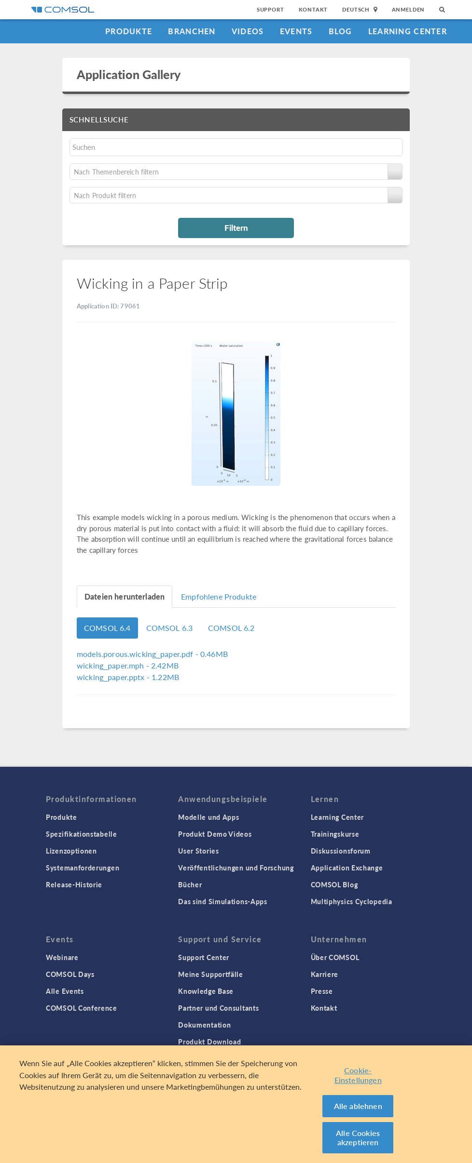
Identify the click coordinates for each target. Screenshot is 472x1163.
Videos (248, 31)
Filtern (236, 227)
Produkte (128, 31)
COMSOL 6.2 (231, 627)
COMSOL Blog (334, 884)
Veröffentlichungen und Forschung (235, 867)
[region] (236, 1104)
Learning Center (407, 31)
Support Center (203, 957)
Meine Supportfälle (210, 974)
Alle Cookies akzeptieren (358, 1137)
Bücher (190, 884)
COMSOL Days (70, 974)
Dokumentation (204, 1024)
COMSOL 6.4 (107, 627)
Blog (340, 31)
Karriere (325, 974)
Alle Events (65, 991)
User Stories (198, 851)
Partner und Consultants (218, 1008)
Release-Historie (74, 884)
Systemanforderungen (82, 867)
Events (296, 31)
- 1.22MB (128, 676)
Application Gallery (128, 74)
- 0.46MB (152, 653)
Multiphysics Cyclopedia (351, 901)
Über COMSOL (335, 957)
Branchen (191, 31)
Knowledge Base (206, 991)
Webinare (62, 957)
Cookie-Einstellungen (358, 1075)
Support (270, 9)
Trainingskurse (335, 834)
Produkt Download (209, 1041)
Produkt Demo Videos (214, 834)
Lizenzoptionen (71, 851)
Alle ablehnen (358, 1105)
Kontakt (313, 9)
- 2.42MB (128, 665)
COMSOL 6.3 (169, 627)
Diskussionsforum (341, 851)
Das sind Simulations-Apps (222, 901)
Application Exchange (347, 867)
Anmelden (408, 9)
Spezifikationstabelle (81, 834)
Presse (322, 991)
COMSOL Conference (81, 1008)
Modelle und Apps (208, 817)
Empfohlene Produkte (218, 596)
